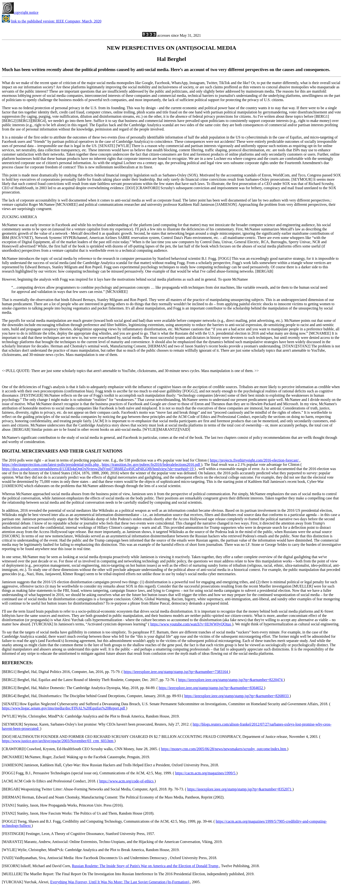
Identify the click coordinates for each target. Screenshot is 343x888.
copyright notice (20, 12)
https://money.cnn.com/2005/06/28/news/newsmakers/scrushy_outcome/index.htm (224, 749)
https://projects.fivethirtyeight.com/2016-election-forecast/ (254, 460)
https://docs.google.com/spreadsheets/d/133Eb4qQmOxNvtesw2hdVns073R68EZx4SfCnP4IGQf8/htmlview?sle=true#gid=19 (98, 469)
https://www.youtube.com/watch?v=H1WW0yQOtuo (191, 624)
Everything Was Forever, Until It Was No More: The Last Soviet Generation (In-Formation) (120, 882)
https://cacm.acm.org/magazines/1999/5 (205, 773)
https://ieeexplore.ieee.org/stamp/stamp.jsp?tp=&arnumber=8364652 (211, 688)
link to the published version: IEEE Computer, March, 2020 (56, 21)
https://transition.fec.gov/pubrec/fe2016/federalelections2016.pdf (151, 464)
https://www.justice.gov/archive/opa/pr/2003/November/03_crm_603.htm (58, 741)
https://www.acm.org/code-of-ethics (127, 781)
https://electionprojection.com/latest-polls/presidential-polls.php (51, 464)
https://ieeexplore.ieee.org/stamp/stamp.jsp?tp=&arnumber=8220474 (230, 680)
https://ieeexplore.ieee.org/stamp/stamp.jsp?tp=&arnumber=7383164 (176, 672)
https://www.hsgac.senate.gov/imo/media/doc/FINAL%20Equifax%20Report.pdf (64, 708)
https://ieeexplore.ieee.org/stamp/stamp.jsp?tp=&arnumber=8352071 (239, 789)
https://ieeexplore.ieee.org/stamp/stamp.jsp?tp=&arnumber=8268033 (237, 696)
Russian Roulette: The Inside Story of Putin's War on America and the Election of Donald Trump (145, 866)
